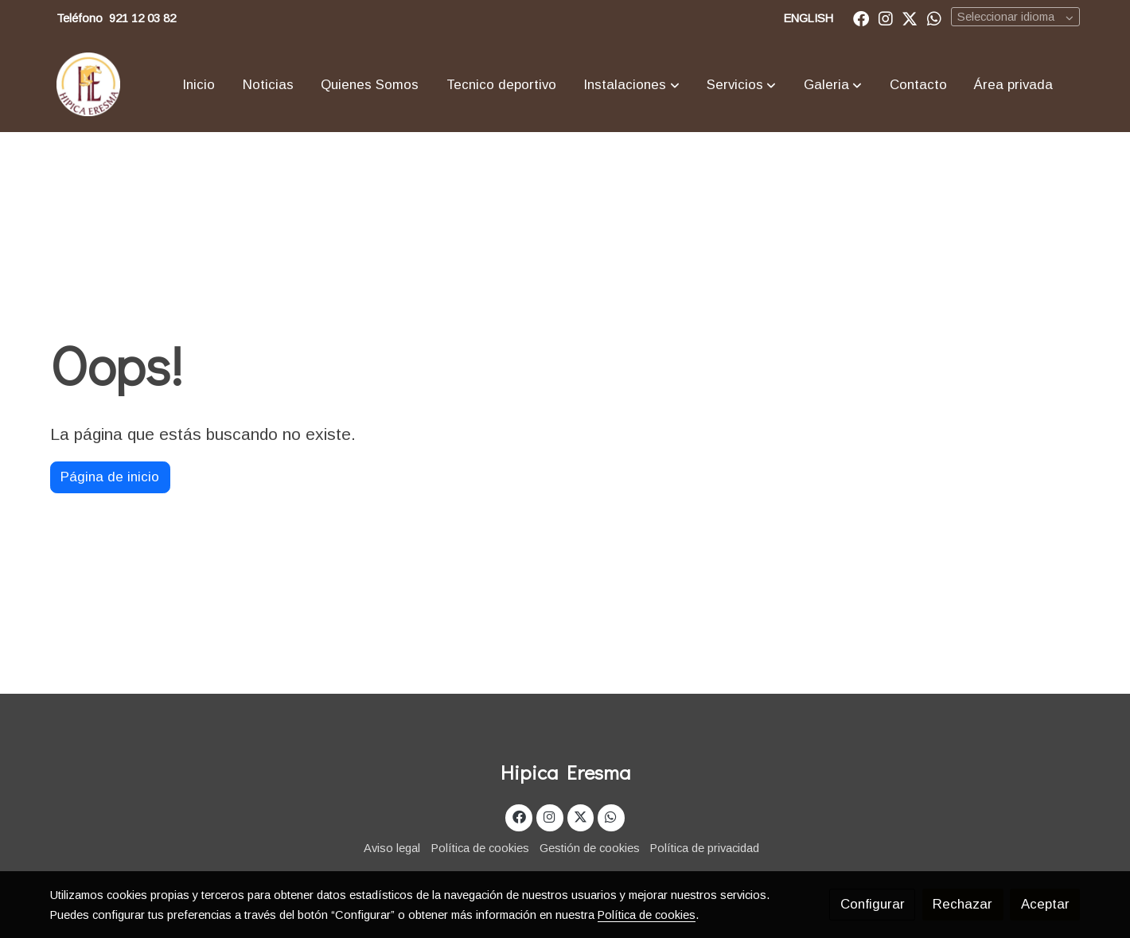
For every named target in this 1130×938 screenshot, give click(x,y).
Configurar (872, 904)
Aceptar (1045, 904)
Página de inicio (109, 477)
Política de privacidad (704, 848)
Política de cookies (480, 848)
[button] (632, 84)
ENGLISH (808, 18)
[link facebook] (861, 17)
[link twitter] (910, 17)
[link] (88, 84)
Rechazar (962, 904)
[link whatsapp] (934, 17)
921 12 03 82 (142, 18)
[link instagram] (886, 17)
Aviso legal (392, 848)
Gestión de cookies (590, 848)
